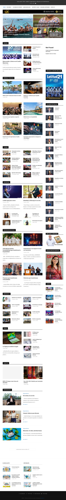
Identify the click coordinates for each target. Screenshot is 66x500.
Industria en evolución (16, 297)
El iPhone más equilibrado (36, 333)
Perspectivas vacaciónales (59, 209)
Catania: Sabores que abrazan (31, 413)
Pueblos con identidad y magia (37, 166)
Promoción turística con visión (16, 151)
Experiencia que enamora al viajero (36, 467)
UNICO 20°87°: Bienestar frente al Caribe (12, 95)
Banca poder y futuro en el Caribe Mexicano (12, 62)
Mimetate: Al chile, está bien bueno (32, 430)
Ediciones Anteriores (45, 7)
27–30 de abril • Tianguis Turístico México (59, 288)
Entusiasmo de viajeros (37, 220)
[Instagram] (33, 3)
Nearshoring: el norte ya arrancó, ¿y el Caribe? (59, 140)
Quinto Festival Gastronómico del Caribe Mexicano (36, 159)
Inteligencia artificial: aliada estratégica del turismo (59, 218)
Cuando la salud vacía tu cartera (37, 475)
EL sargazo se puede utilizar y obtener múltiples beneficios (16, 476)
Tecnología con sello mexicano (35, 214)
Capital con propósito (36, 297)
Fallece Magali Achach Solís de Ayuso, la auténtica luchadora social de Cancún (46, 25)
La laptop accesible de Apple (10, 346)
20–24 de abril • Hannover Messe (58, 304)
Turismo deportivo (15, 467)
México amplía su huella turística (36, 173)
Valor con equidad (15, 304)
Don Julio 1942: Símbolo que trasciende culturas (33, 382)
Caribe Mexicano (26, 7)
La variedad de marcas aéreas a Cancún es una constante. (16, 484)
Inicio (4, 7)
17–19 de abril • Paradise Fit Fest (58, 311)
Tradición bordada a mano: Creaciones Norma (40, 35)
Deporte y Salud (35, 7)
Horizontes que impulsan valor (36, 55)
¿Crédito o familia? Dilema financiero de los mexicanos (37, 484)
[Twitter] (57, 14)
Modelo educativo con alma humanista (37, 62)
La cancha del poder (59, 193)
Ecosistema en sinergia (37, 304)
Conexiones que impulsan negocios (11, 116)
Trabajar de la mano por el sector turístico (58, 226)
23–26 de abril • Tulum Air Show (58, 296)
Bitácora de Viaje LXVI (58, 147)
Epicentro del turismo (16, 172)
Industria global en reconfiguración (16, 159)
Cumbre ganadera (36, 311)
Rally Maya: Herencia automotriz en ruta (37, 151)
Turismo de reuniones (57, 108)
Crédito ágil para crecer (9, 200)
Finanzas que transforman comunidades (10, 278)
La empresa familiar (59, 201)
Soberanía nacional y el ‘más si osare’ (59, 171)
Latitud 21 (42, 498)
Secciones (9, 7)
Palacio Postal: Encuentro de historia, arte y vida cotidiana (16, 167)
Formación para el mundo (36, 47)
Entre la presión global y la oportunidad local (58, 117)
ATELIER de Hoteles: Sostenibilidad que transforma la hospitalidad (55, 35)
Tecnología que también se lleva (36, 347)
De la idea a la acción (28, 395)
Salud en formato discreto (36, 354)
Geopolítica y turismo (59, 178)
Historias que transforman (31, 278)
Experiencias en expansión (15, 312)
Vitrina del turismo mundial (37, 69)
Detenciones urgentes (57, 132)
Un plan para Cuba (58, 123)
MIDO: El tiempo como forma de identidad (10, 382)
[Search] (62, 14)
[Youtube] (35, 3)
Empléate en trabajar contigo (59, 186)
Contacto (53, 7)
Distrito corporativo (36, 318)
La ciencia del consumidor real (15, 214)
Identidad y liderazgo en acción (31, 200)
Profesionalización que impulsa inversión (17, 221)
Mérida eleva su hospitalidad (30, 116)
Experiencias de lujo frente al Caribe (11, 136)
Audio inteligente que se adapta (37, 340)
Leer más (25, 404)
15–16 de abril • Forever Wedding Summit (58, 320)
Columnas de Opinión (17, 7)
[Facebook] (22, 493)
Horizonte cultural (16, 318)
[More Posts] (22, 449)
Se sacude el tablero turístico (59, 155)
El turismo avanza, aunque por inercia (58, 163)
